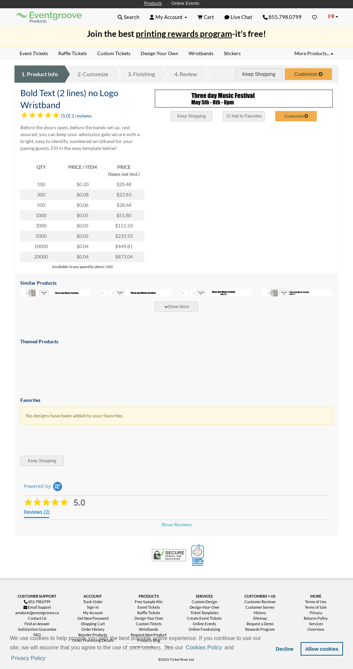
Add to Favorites (244, 116)
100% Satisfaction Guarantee (198, 555)
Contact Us (37, 618)
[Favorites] (314, 17)
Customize (93, 74)
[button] (49, 659)
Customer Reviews (260, 601)
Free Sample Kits (149, 601)
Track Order (93, 601)
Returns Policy (316, 618)
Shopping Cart (93, 623)
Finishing (141, 74)
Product (39, 74)
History (260, 612)
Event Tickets (149, 607)
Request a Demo (260, 623)
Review (185, 74)
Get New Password (93, 618)
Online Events (185, 3)
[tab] (176, 307)
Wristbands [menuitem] (201, 53)
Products (153, 3)
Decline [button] (284, 649)
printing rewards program (184, 34)
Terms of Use (315, 601)
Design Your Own (148, 618)
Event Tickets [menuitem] (34, 53)
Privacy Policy (28, 658)
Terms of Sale (316, 607)
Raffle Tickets (148, 612)
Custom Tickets (149, 623)
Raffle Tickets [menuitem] (72, 53)
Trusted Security (169, 555)
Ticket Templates (204, 612)
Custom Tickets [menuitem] (113, 53)
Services (316, 623)
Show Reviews (176, 524)
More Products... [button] (313, 53)
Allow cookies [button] (322, 649)
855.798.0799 (282, 17)
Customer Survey (259, 607)
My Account (93, 612)
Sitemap (260, 618)
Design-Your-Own (204, 607)
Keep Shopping (258, 74)
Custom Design (204, 601)
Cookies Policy (204, 647)
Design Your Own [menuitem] (159, 53)
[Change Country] (333, 16)
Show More (176, 306)
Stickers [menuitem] (232, 53)
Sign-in (93, 607)
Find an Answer (37, 623)
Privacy (316, 612)
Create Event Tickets (204, 618)
